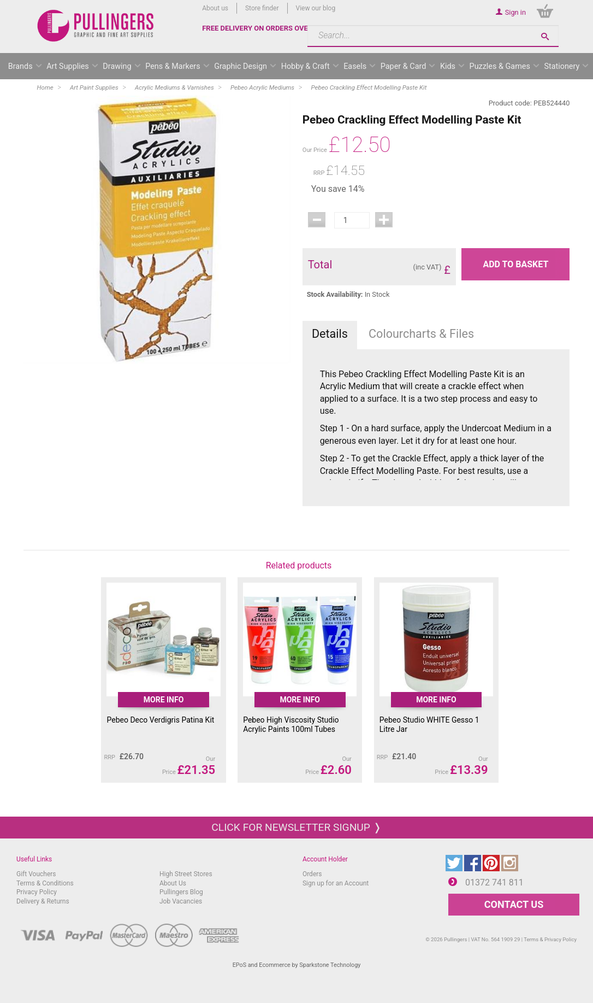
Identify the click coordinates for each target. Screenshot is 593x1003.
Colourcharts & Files (421, 334)
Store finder (262, 8)
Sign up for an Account (336, 883)
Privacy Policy (36, 892)
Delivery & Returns (42, 901)
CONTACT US (513, 904)
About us (215, 8)
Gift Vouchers (36, 874)
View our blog (316, 8)
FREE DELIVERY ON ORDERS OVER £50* (266, 28)
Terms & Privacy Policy (550, 939)
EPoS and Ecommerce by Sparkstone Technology (297, 965)
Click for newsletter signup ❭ (296, 827)
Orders (312, 874)
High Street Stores (185, 874)
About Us (172, 883)
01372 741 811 (494, 882)
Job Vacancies (180, 901)
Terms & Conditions (45, 883)
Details (330, 334)
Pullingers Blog (181, 892)
